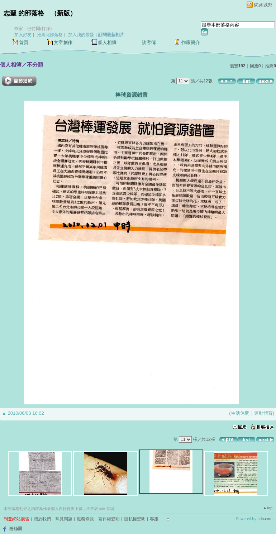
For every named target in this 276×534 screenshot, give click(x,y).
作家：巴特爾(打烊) (33, 28)
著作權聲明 (109, 518)
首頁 (23, 42)
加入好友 (23, 34)
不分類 (35, 65)
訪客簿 (149, 42)
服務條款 (85, 518)
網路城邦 (263, 5)
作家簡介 (190, 42)
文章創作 (63, 42)
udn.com (264, 518)
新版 (63, 13)
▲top (267, 507)
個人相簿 (107, 42)
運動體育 (263, 413)
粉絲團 (15, 528)
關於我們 (42, 518)
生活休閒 (240, 413)
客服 (154, 518)
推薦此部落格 (50, 34)
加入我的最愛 (81, 34)
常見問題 (63, 518)
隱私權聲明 (135, 518)
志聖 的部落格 (24, 13)
